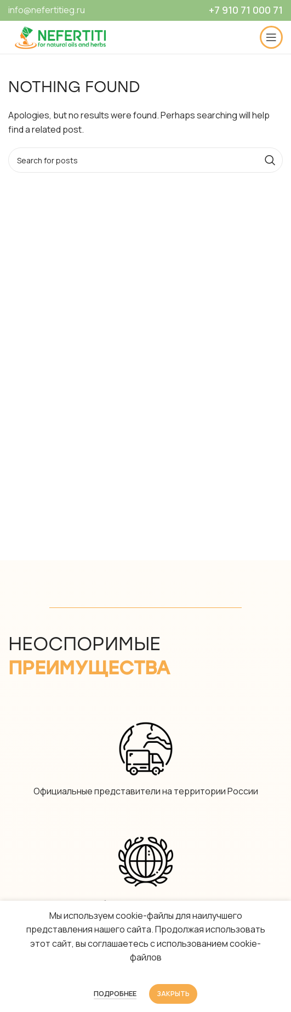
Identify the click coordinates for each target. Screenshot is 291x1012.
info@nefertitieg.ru (46, 10)
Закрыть (173, 993)
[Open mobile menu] (271, 37)
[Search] (145, 160)
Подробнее (115, 993)
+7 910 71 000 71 (246, 9)
